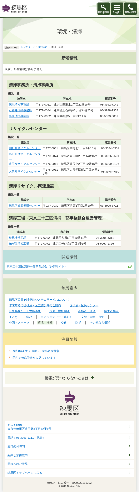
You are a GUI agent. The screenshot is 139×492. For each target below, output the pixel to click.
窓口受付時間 (16, 446)
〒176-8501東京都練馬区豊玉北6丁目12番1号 (29, 426)
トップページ (28, 47)
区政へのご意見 (17, 463)
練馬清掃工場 (17, 237)
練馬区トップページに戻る (24, 472)
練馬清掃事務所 (19, 104)
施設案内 (42, 47)
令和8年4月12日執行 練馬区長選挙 (35, 351)
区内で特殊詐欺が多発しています (34, 357)
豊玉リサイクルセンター (25, 163)
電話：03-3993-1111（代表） (26, 437)
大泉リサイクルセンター (25, 171)
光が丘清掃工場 (19, 243)
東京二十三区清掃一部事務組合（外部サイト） (37, 266)
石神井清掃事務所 (20, 110)
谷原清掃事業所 (19, 116)
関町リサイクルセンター (25, 148)
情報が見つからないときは (67, 378)
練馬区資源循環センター (25, 205)
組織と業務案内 (17, 455)
